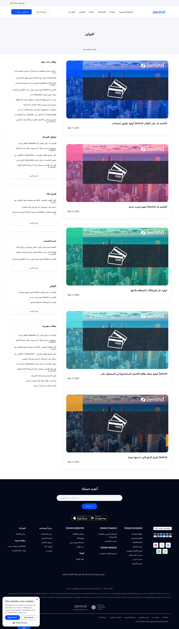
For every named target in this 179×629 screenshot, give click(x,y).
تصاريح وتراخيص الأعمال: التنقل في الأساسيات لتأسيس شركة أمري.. (36, 120)
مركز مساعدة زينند (89, 49)
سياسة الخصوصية (129, 617)
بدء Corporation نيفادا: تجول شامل (43, 94)
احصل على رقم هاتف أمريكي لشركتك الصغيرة (39, 207)
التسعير (82, 11)
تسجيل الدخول (41, 12)
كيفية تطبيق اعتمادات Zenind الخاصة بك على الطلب (139, 123)
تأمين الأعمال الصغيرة (134, 551)
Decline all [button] (29, 617)
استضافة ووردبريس (77, 542)
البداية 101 (48, 546)
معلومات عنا (155, 617)
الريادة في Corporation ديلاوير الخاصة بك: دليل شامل (36, 160)
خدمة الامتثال (137, 546)
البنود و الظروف (144, 617)
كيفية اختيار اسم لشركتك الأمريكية (43, 375)
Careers (165, 617)
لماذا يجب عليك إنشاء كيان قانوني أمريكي (41, 380)
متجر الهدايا (80, 559)
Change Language (17, 3)
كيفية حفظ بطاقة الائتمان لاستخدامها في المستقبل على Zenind (134, 373)
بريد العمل (80, 546)
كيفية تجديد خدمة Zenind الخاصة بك (148, 206)
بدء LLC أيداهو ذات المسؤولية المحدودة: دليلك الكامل (37, 109)
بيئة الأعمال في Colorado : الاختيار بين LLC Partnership (35, 114)
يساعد (91, 11)
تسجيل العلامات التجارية (108, 553)
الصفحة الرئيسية (126, 11)
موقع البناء (80, 538)
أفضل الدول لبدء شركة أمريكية (44, 385)
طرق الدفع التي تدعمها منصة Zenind (147, 457)
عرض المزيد (33, 175)
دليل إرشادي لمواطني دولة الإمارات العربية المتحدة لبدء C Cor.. (35, 72)
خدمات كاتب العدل (135, 555)
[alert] (21, 612)
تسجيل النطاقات (78, 534)
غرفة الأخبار (102, 617)
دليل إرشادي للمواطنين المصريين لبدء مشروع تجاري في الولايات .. (35, 84)
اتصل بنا (72, 11)
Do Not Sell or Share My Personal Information (152, 622)
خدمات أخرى (137, 559)
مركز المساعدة (46, 534)
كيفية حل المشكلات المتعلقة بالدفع (149, 290)
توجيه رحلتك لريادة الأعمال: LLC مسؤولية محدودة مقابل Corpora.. (35, 149)
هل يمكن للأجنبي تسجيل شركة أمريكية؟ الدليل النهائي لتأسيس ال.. (36, 166)
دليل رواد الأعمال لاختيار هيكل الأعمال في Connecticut (36, 78)
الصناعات (102, 11)
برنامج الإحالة (20, 534)
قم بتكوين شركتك (21, 12)
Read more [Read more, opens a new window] (22, 613)
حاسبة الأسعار (137, 563)
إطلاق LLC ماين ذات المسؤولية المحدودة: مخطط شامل (36, 99)
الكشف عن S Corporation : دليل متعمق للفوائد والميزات (35, 155)
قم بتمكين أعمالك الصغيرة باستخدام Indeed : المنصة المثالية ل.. (34, 213)
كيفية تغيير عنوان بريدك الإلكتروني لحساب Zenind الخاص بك (34, 89)
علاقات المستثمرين (115, 617)
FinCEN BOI (137, 542)
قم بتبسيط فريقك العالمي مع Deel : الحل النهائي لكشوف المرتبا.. (35, 201)
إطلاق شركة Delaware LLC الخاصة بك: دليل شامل (37, 143)
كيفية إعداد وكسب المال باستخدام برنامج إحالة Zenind (36, 247)
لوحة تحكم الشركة (18, 550)
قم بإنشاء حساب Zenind (16, 546)
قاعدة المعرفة (47, 538)
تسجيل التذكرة (47, 542)
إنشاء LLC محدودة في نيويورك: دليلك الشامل (39, 104)
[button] (21, 623)
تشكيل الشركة (137, 534)
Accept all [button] (12, 617)
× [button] (37, 599)
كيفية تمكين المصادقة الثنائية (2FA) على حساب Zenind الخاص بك (36, 253)
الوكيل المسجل (136, 538)
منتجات (112, 11)
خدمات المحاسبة (111, 541)
